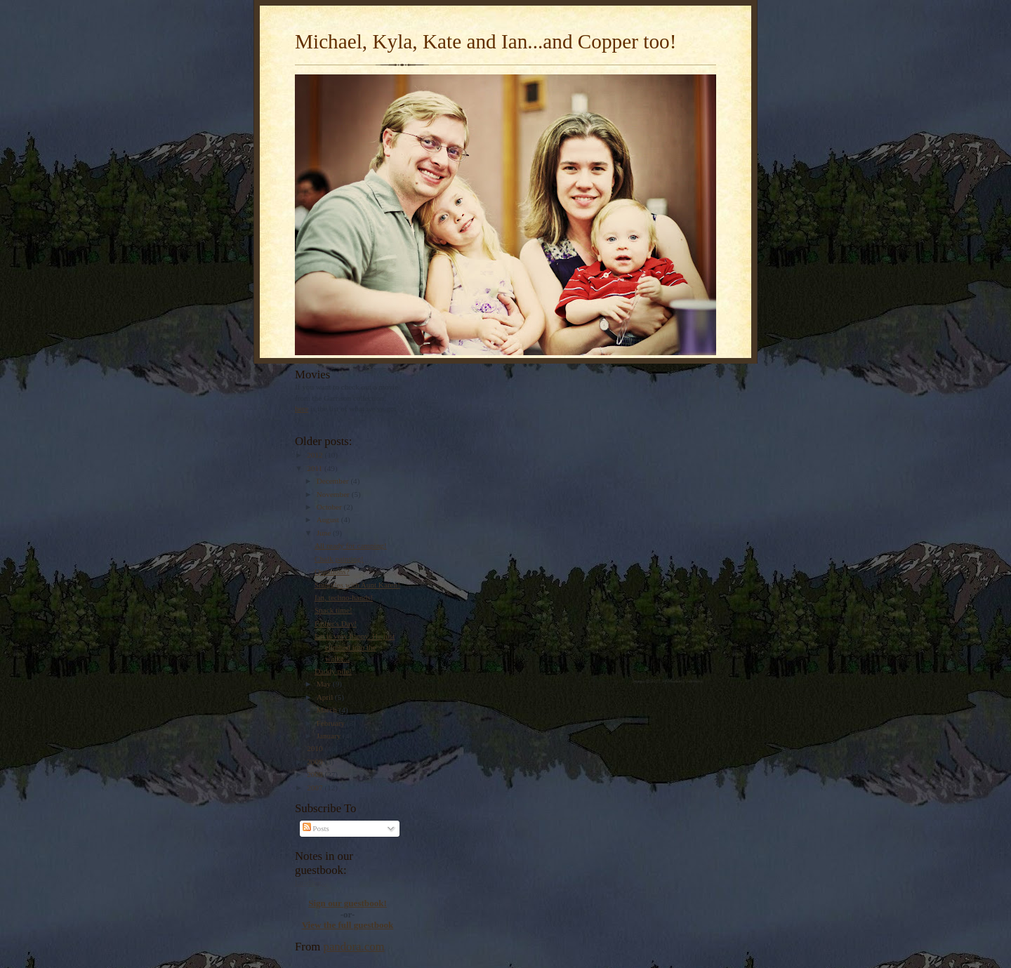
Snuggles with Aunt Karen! (357, 585)
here (301, 408)
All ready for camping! (351, 545)
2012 (315, 455)
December (334, 481)
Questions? (332, 571)
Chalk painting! (339, 559)
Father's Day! (336, 623)
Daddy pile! (333, 671)
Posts (316, 828)
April (326, 697)
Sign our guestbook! (347, 903)
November (334, 494)
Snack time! (333, 610)
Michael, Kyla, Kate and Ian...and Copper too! (485, 41)
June (325, 533)
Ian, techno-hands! (344, 597)
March (328, 709)
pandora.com (354, 946)
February (332, 723)
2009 (315, 761)
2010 (315, 748)
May (325, 683)
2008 (315, 774)
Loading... (311, 882)
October (330, 507)
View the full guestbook (348, 925)
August (329, 519)
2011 (315, 468)
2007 (315, 787)
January (330, 735)
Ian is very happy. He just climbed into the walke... (355, 647)
